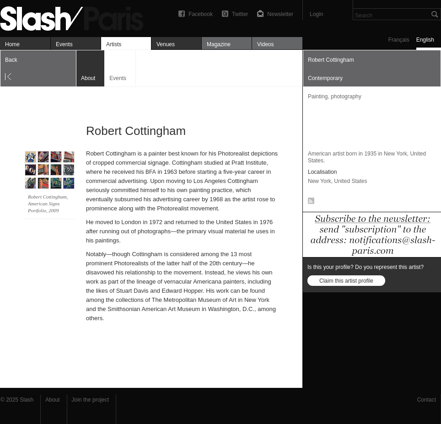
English (425, 40)
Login (316, 14)
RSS (309, 202)
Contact (426, 400)
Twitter (240, 14)
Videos (265, 44)
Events (64, 44)
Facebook (200, 14)
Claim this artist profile (346, 281)
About (52, 400)
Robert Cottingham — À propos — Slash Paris (75, 17)
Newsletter (280, 14)
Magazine (219, 44)
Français (398, 40)
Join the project (90, 400)
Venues (165, 44)
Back (11, 60)
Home (12, 44)
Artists (113, 44)
